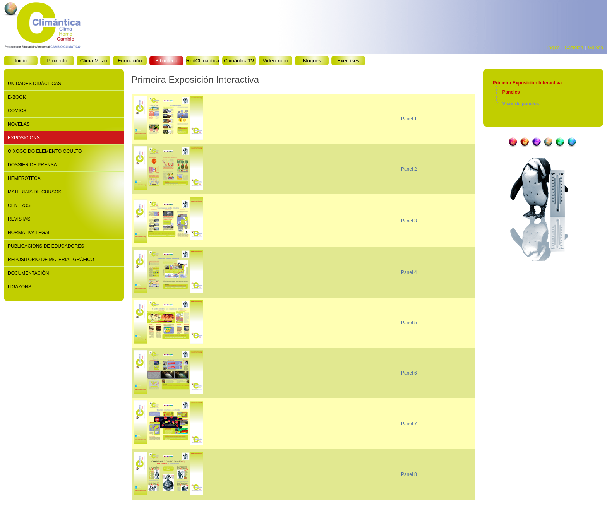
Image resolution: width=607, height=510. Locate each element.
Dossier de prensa (32, 165)
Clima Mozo (93, 60)
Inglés (553, 47)
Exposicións (24, 137)
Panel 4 (409, 272)
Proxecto (57, 60)
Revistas (19, 219)
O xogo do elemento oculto (45, 151)
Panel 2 (409, 169)
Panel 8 (409, 474)
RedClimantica (202, 60)
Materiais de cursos (34, 192)
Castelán (574, 47)
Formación (130, 60)
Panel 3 (409, 221)
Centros (19, 205)
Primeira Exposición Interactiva (527, 83)
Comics (17, 110)
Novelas (19, 124)
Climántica (239, 60)
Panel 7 (409, 423)
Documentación (28, 273)
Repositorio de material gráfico (51, 259)
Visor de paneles (520, 103)
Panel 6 (409, 373)
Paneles (511, 92)
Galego (595, 47)
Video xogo (275, 60)
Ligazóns (19, 286)
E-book (17, 97)
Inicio (21, 60)
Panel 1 (409, 119)
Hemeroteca (24, 178)
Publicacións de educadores (46, 246)
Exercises (348, 60)
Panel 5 (409, 322)
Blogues (312, 60)
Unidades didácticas (34, 83)
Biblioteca (166, 60)
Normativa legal (29, 232)
